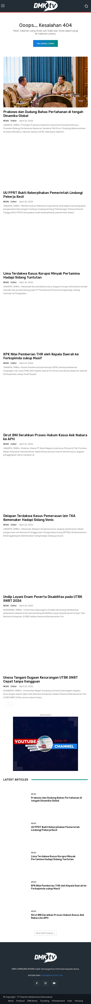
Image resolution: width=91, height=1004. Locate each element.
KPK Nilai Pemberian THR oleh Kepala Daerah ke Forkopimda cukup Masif (41, 356)
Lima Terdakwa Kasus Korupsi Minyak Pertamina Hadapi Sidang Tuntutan (41, 275)
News (6, 121)
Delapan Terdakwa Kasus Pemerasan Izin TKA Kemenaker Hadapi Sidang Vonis (39, 518)
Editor (14, 120)
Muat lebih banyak (45, 933)
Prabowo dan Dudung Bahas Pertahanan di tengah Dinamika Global (56, 799)
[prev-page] (5, 704)
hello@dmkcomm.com (52, 975)
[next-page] (10, 704)
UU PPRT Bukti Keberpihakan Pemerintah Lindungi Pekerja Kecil (55, 828)
